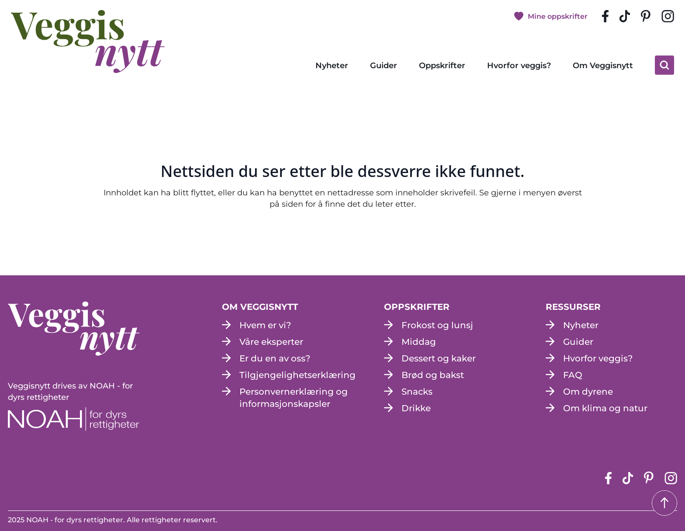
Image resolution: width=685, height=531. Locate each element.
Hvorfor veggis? (519, 65)
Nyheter (331, 65)
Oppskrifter (442, 65)
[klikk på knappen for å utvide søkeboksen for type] (664, 65)
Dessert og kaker (438, 358)
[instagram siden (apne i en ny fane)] (667, 16)
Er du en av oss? (274, 358)
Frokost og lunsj (437, 325)
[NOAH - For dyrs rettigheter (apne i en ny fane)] (73, 419)
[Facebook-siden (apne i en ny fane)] (605, 16)
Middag (418, 342)
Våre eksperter (271, 342)
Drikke (416, 408)
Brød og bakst (432, 375)
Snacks (416, 391)
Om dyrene (588, 391)
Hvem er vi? (265, 325)
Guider (383, 65)
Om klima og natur (605, 408)
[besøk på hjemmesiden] (88, 41)
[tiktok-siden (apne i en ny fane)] (624, 16)
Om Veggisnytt (603, 65)
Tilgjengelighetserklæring (297, 375)
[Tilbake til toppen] (664, 503)
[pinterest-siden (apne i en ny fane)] (645, 16)
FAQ (572, 375)
